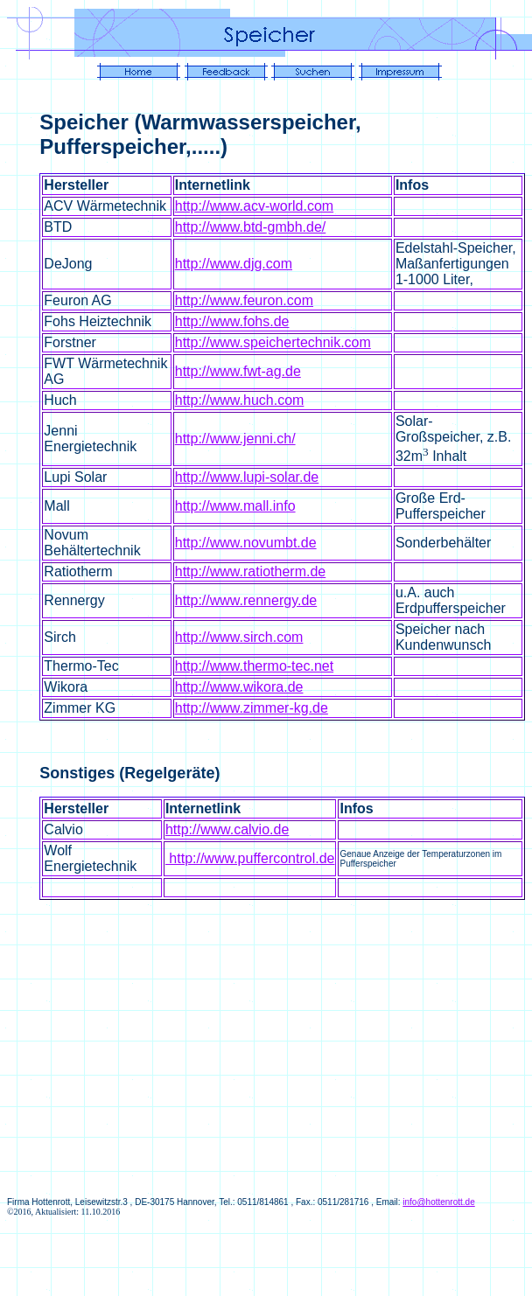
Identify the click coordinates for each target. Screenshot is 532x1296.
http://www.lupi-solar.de (247, 477)
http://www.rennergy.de (246, 600)
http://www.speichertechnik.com (273, 342)
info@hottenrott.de (438, 1202)
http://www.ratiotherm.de (250, 571)
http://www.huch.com (239, 400)
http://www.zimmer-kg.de (251, 707)
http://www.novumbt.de (246, 542)
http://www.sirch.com (239, 637)
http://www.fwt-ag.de (238, 371)
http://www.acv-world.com (254, 206)
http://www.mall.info (235, 505)
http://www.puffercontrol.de (250, 858)
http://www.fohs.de (232, 321)
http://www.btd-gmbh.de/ (250, 226)
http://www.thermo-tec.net (254, 665)
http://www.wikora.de (239, 686)
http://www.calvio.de (227, 829)
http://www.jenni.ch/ (235, 438)
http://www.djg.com (233, 263)
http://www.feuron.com (244, 300)
